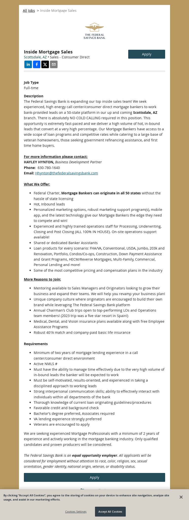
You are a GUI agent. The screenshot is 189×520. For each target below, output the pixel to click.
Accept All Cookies (110, 511)
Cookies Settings (76, 511)
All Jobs (29, 10)
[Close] (181, 497)
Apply (146, 54)
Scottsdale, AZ (35, 57)
